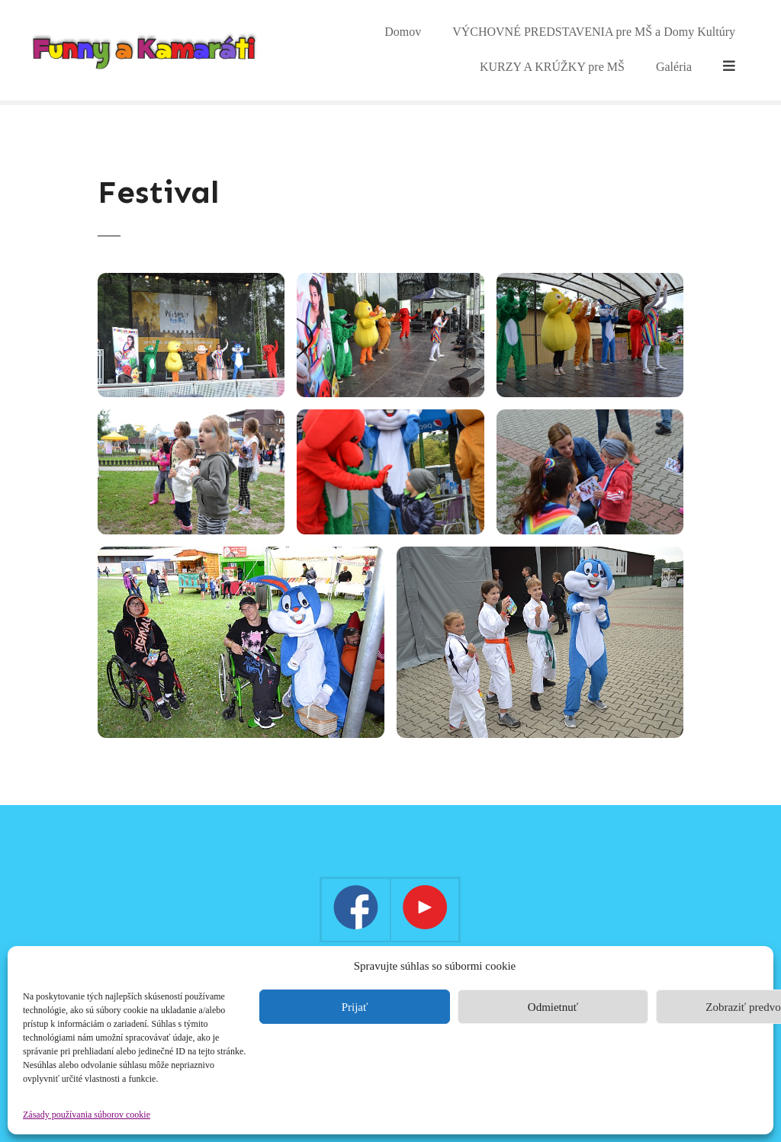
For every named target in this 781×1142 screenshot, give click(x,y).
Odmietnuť (553, 1007)
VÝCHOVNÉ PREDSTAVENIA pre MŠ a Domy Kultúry (551, 49)
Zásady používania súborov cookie (86, 1114)
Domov (360, 49)
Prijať (355, 1007)
